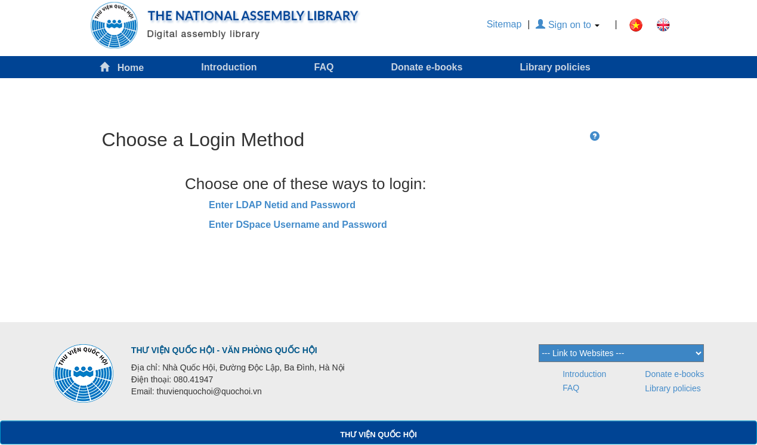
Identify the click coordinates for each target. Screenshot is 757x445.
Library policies (555, 67)
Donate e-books (426, 67)
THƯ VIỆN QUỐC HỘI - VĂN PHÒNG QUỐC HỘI (224, 350)
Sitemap (504, 24)
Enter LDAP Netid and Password (282, 205)
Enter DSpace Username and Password (298, 225)
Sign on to (568, 25)
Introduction (229, 67)
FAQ (324, 67)
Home (122, 67)
